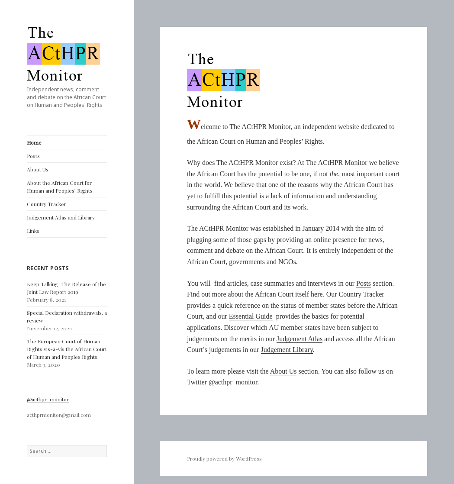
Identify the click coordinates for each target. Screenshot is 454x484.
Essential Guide (251, 316)
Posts (33, 155)
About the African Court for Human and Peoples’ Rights (60, 186)
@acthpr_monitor (48, 399)
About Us (37, 169)
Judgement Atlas (299, 338)
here (317, 294)
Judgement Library (287, 349)
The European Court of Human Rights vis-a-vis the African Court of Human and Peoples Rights (67, 349)
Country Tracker (46, 203)
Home (34, 142)
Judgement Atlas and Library (61, 217)
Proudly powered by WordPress (224, 458)
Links (33, 230)
